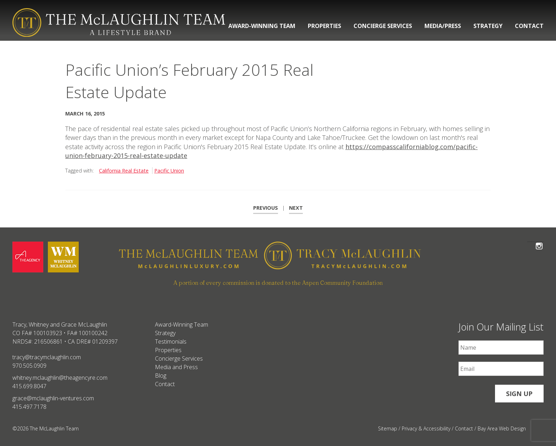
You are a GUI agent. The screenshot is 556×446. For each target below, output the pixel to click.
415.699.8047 (29, 386)
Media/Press (442, 26)
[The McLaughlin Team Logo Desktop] (118, 22)
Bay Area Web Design (502, 428)
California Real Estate (124, 170)
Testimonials (171, 341)
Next (296, 207)
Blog (160, 375)
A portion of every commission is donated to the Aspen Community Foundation (278, 282)
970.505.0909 (29, 365)
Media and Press (176, 367)
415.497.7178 (29, 407)
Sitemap (387, 428)
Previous (265, 207)
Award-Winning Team (261, 26)
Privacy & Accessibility (426, 428)
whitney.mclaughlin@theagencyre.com (59, 378)
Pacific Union (169, 170)
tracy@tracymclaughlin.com (46, 357)
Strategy (487, 26)
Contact (529, 26)
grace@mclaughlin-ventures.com (53, 398)
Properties (324, 26)
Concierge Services (383, 26)
